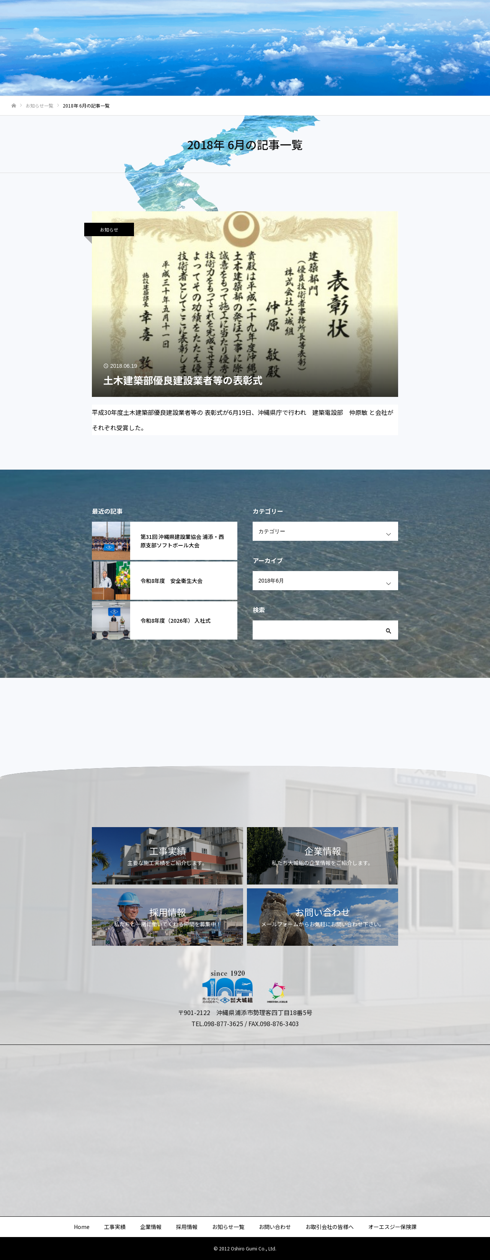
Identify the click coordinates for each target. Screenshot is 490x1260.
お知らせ (109, 229)
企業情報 (213, 19)
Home (146, 19)
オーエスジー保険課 (451, 19)
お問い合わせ (335, 19)
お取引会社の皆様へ (389, 19)
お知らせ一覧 (289, 19)
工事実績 (178, 19)
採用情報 (249, 19)
